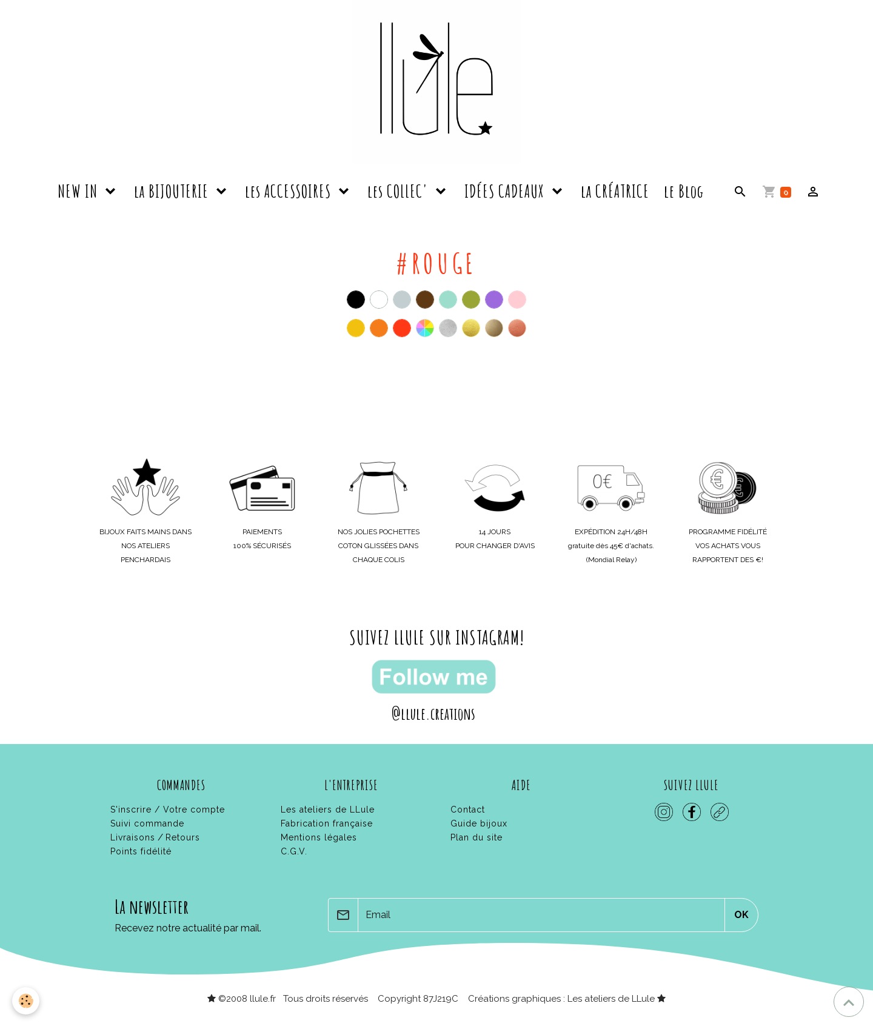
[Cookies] (25, 1000)
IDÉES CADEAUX (506, 191)
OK (741, 914)
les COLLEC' (399, 191)
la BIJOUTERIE (173, 191)
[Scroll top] (849, 1002)
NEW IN (79, 191)
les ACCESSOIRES (290, 191)
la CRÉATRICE (615, 191)
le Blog (684, 191)
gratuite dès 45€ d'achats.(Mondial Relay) (611, 546)
